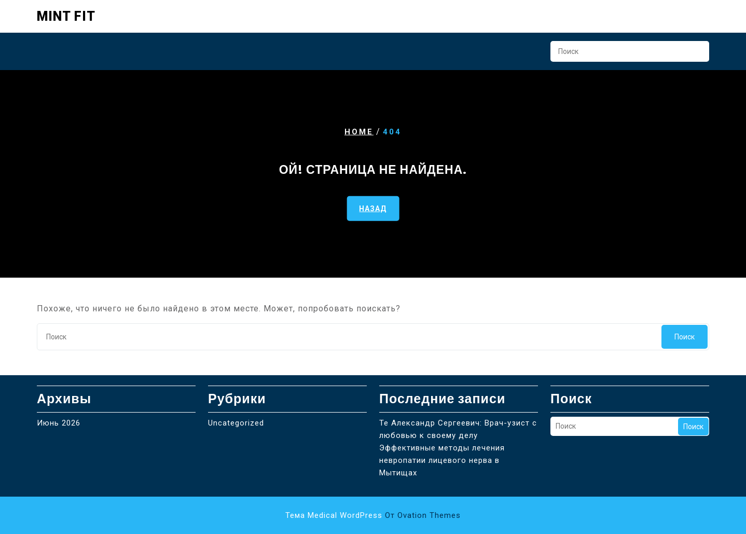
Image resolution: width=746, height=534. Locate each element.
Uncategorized (236, 423)
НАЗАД (372, 208)
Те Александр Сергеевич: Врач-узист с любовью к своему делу (458, 429)
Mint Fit (66, 16)
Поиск (696, 54)
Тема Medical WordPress (373, 515)
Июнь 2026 (58, 423)
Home (359, 131)
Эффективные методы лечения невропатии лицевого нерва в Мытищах (442, 460)
